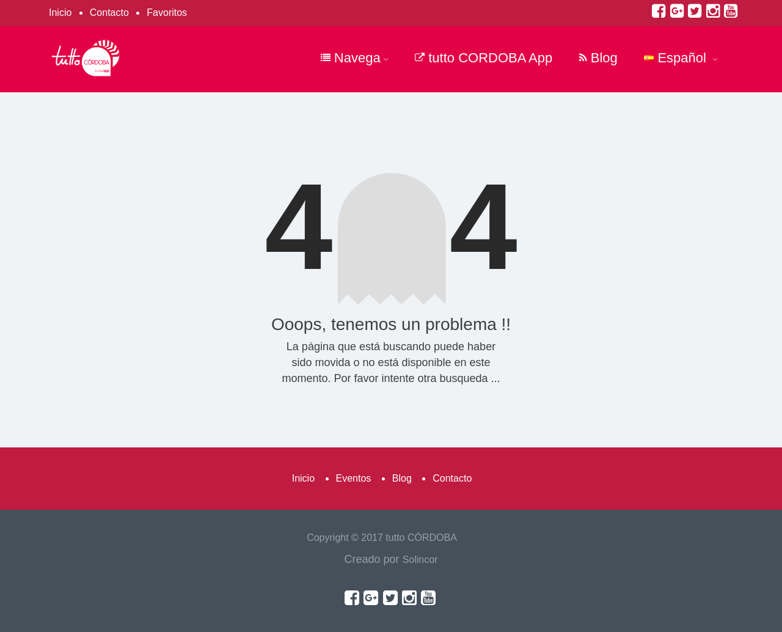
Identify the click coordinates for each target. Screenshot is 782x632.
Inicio (60, 12)
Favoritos (167, 12)
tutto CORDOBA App (483, 57)
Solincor (420, 559)
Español (681, 57)
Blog (598, 57)
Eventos (353, 478)
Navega (355, 57)
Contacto (109, 12)
